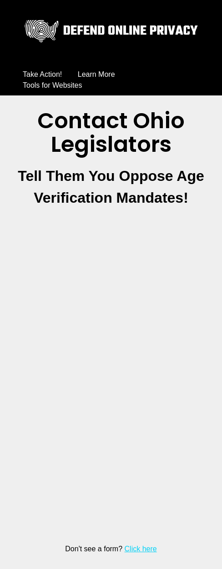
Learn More (96, 74)
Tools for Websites (52, 85)
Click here (141, 549)
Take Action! (42, 74)
